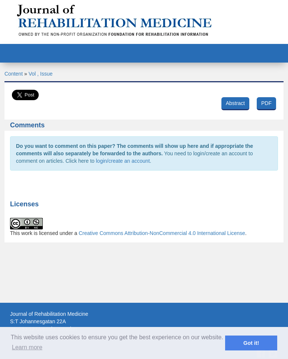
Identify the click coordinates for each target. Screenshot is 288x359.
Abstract (235, 103)
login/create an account (123, 161)
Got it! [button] (251, 343)
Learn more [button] (27, 347)
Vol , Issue (41, 74)
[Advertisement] (144, 294)
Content (13, 74)
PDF (266, 103)
